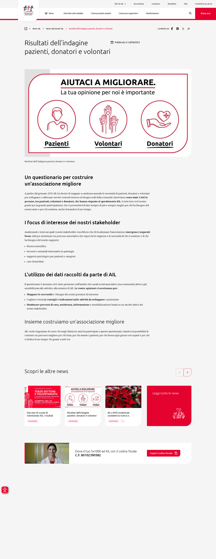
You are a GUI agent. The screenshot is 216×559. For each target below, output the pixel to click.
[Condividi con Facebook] (172, 28)
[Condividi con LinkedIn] (177, 28)
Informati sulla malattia (73, 13)
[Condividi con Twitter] (183, 28)
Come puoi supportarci (128, 13)
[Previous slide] (180, 372)
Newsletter (172, 4)
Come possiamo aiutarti (101, 13)
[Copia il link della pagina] (188, 28)
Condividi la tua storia (203, 4)
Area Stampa (139, 4)
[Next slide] (187, 372)
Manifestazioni (152, 13)
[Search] (190, 13)
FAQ (185, 4)
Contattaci (156, 4)
